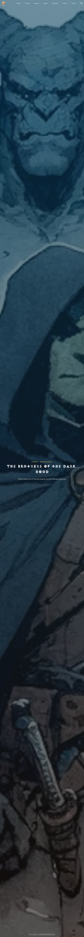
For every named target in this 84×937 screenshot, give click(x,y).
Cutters (34, 462)
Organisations (47, 462)
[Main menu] (79, 4)
